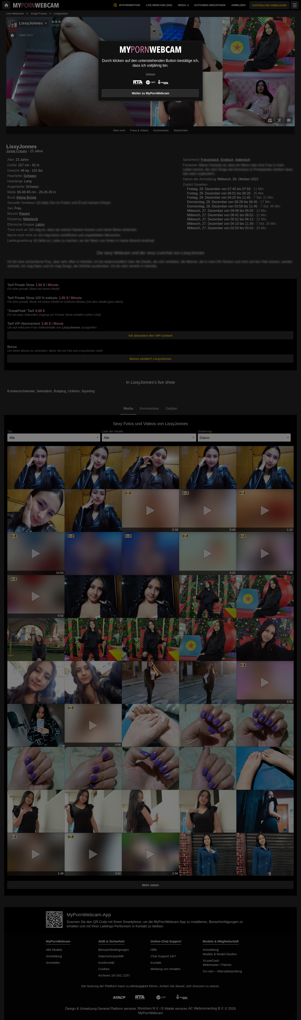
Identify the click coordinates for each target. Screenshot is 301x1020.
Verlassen (150, 74)
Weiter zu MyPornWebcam (150, 93)
